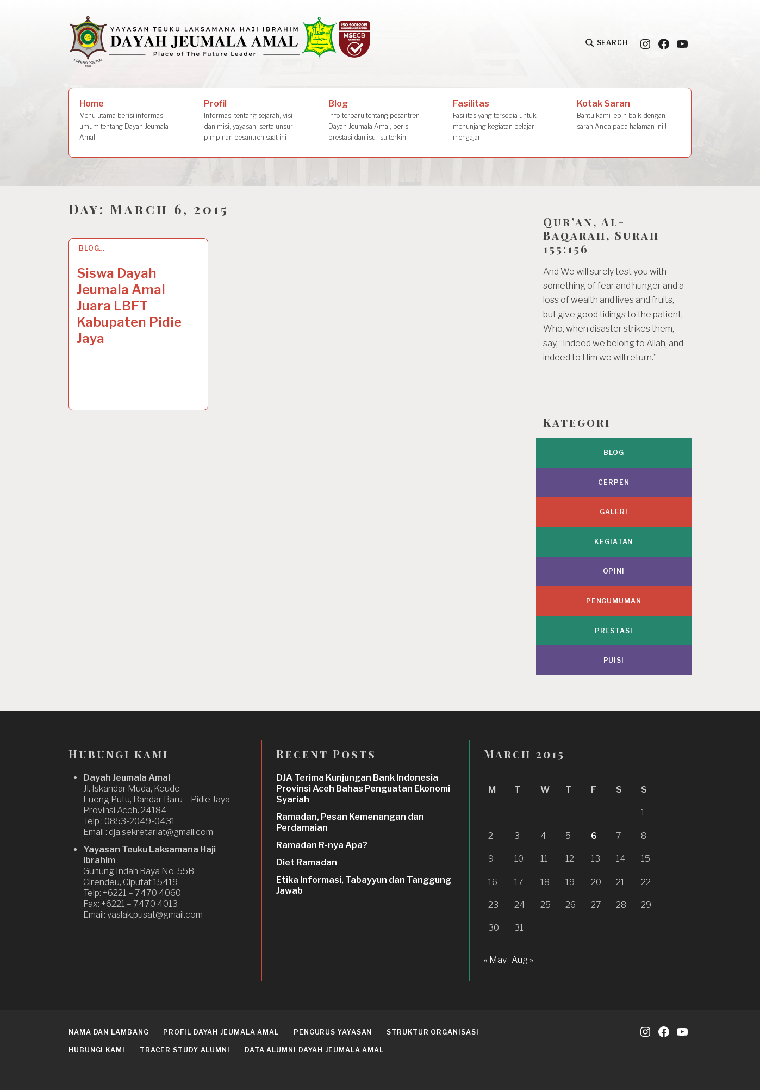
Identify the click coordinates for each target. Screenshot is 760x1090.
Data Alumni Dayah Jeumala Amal (314, 1050)
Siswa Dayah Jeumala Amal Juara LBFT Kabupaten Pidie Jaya (129, 305)
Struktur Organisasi (432, 1032)
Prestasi (614, 631)
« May (495, 960)
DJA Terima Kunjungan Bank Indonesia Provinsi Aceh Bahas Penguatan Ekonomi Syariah (363, 789)
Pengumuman (613, 601)
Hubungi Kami (96, 1050)
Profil (252, 120)
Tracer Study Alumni (185, 1050)
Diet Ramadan (306, 862)
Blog (376, 120)
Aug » (522, 960)
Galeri (613, 512)
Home (131, 120)
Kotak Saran (628, 115)
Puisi (614, 660)
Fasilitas (504, 120)
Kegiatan (613, 542)
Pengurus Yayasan (333, 1032)
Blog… (92, 248)
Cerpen (613, 482)
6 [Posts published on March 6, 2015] (594, 836)
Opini (614, 571)
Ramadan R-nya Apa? (321, 845)
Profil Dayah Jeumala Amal (221, 1032)
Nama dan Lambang (108, 1032)
